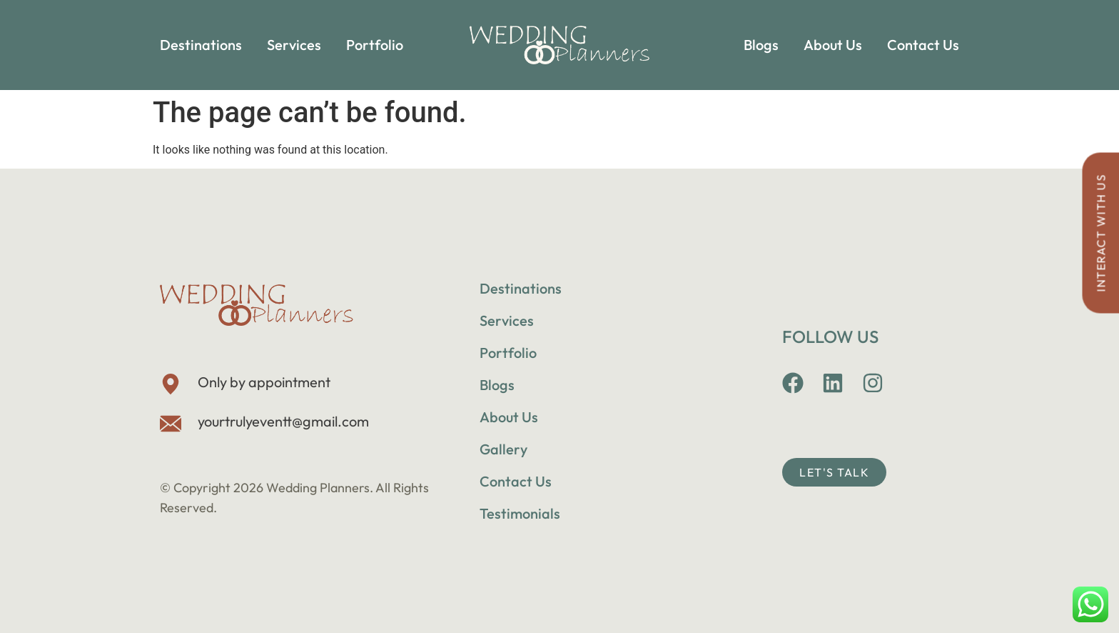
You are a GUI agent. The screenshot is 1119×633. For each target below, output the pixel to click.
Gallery (503, 449)
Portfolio (374, 45)
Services (294, 45)
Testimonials (520, 513)
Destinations (201, 45)
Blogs (761, 45)
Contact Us (923, 45)
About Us (833, 45)
